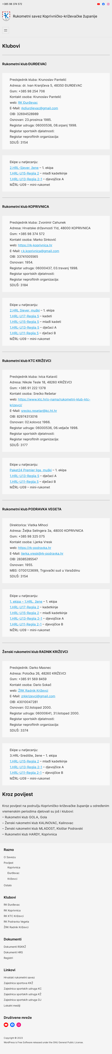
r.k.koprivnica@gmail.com (40, 251)
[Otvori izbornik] (5, 30)
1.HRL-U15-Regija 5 (24, 322)
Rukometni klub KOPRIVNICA (25, 207)
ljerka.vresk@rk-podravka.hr (42, 553)
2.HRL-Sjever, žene (24, 168)
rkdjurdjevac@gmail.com (39, 108)
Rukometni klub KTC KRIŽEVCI (26, 361)
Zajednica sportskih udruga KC (23, 988)
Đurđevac (13, 873)
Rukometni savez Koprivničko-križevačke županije (55, 16)
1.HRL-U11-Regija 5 (24, 333)
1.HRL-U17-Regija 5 (24, 316)
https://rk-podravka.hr (34, 548)
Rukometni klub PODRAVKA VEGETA (31, 509)
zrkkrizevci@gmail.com (38, 696)
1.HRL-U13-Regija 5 (24, 327)
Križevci (12, 878)
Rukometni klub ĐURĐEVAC (24, 64)
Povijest (8, 862)
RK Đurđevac (28, 102)
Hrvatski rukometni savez (19, 977)
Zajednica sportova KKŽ (18, 983)
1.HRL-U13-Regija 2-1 (26, 179)
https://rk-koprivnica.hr (35, 245)
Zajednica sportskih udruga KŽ (22, 994)
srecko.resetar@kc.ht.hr (39, 411)
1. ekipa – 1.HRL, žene (26, 601)
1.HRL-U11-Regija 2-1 (26, 624)
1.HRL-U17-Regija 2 (24, 607)
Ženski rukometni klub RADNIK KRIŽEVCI (35, 652)
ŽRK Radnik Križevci (33, 690)
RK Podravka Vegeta (16, 921)
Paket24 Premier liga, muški (31, 470)
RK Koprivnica (12, 910)
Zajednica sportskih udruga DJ (22, 999)
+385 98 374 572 (12, 3)
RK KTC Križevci (14, 916)
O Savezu (10, 857)
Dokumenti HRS (13, 952)
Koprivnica (13, 867)
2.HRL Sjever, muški (25, 310)
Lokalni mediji (12, 1005)
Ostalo (8, 885)
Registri (8, 957)
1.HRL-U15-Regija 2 (24, 173)
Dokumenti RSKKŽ (15, 946)
